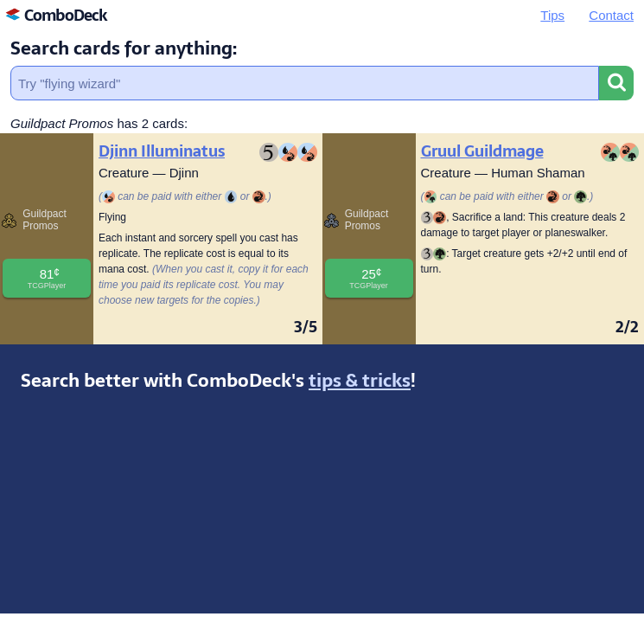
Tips (552, 15)
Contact (611, 15)
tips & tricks (360, 380)
